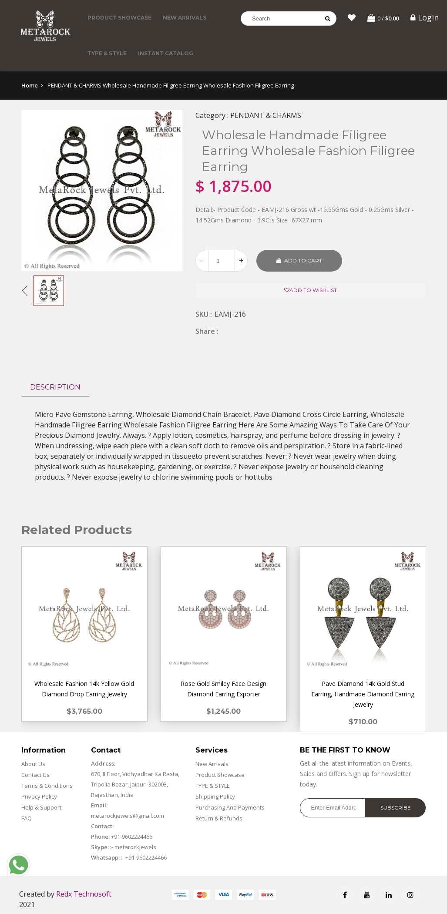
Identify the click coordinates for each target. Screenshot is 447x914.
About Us (33, 764)
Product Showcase (119, 17)
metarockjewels (134, 847)
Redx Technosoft (83, 894)
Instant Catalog (165, 53)
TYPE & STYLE (107, 53)
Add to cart (299, 260)
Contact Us (35, 775)
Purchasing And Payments (230, 807)
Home (29, 85)
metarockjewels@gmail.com (127, 816)
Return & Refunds (218, 818)
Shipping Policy (215, 796)
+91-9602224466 (131, 836)
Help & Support (41, 807)
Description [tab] (55, 387)
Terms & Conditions (47, 786)
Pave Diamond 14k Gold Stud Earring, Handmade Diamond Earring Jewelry (362, 694)
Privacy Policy (39, 796)
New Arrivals (184, 17)
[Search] (288, 18)
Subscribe (395, 807)
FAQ (26, 818)
